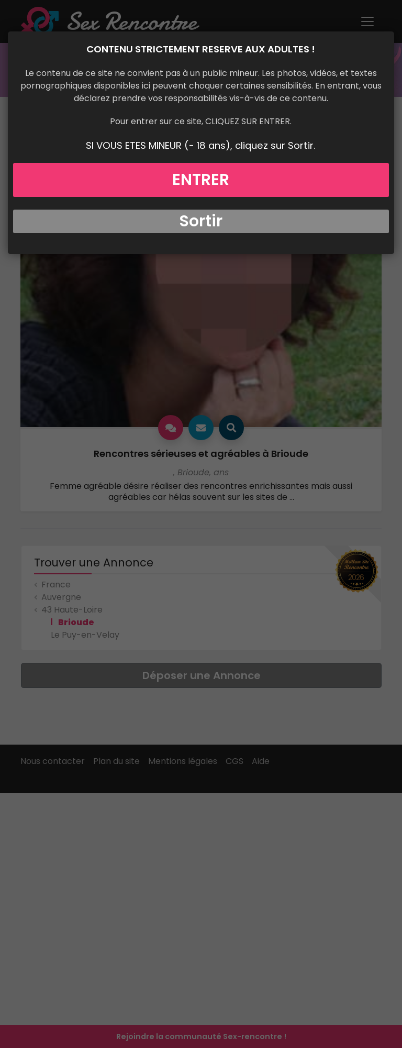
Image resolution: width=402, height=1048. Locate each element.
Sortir (200, 221)
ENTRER (200, 180)
